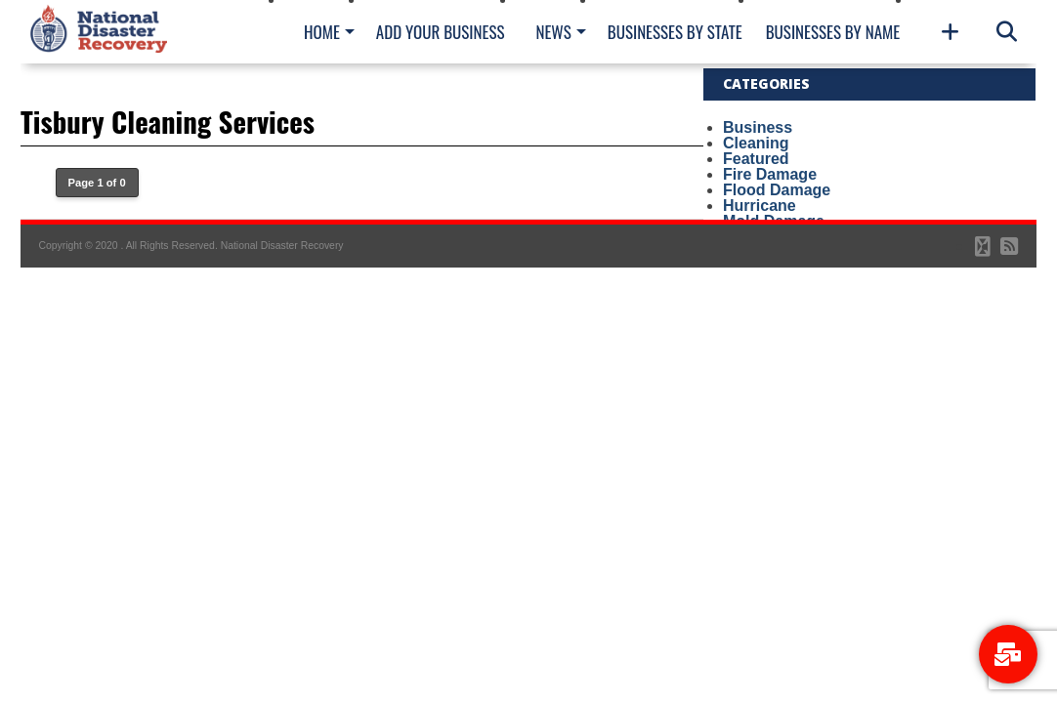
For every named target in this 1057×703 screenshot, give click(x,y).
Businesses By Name (833, 32)
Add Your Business (440, 32)
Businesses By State (675, 32)
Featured (756, 158)
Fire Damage (770, 174)
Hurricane (759, 205)
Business (757, 127)
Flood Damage (776, 190)
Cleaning (756, 143)
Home (322, 32)
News (553, 32)
